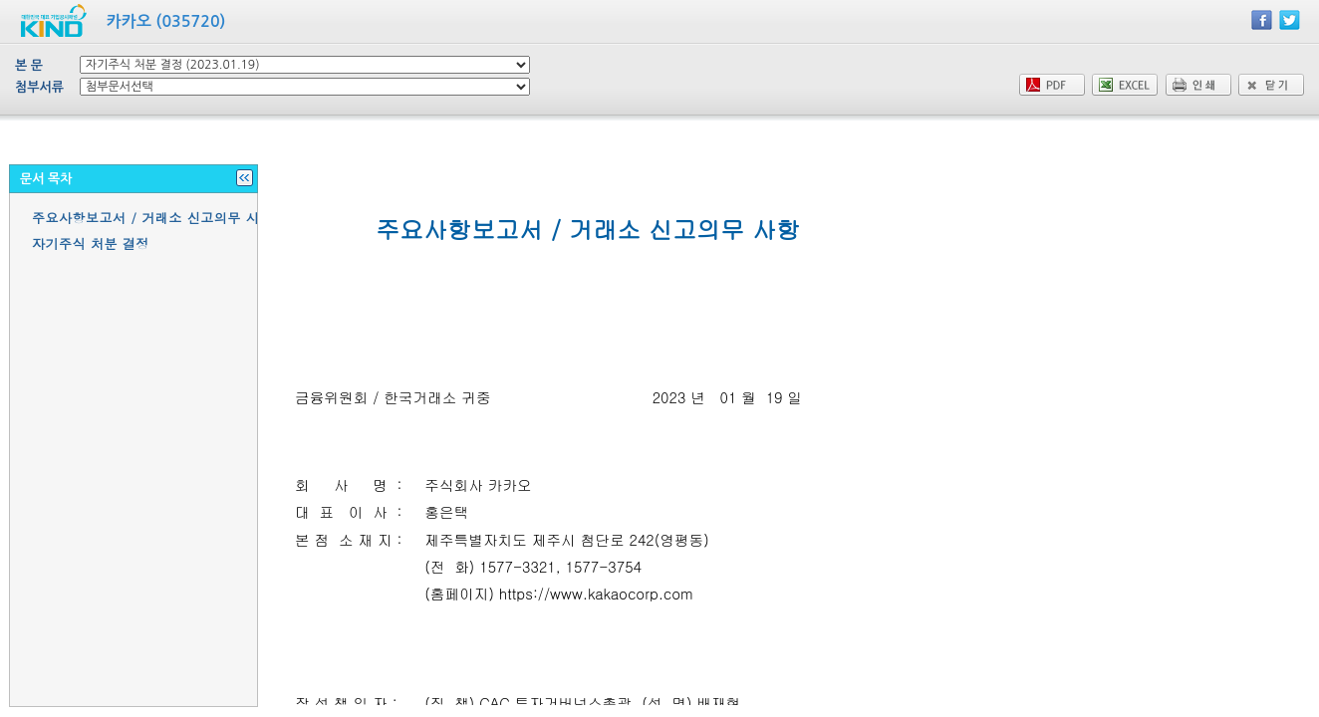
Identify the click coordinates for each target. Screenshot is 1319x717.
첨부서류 (39, 87)
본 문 (29, 65)
